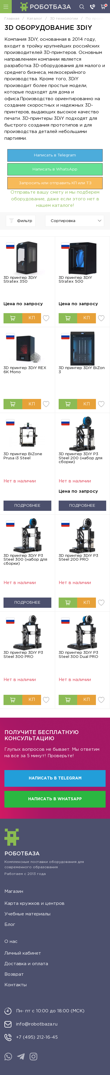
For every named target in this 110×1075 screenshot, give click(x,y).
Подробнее (27, 505)
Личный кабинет (22, 953)
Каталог (6, 7)
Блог (9, 924)
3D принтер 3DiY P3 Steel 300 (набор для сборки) (25, 559)
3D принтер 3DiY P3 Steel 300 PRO (23, 654)
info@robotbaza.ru (36, 1024)
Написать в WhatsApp (55, 169)
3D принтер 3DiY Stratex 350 (20, 280)
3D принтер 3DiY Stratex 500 (75, 280)
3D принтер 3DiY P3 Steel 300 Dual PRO (78, 654)
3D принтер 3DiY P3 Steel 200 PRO (78, 558)
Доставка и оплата (26, 964)
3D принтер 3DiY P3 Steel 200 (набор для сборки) (80, 458)
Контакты (15, 985)
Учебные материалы (27, 914)
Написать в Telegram (55, 155)
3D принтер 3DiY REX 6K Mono (25, 370)
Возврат (14, 974)
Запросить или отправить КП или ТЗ (55, 183)
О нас (11, 941)
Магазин (13, 891)
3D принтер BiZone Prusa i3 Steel (23, 456)
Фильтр (20, 220)
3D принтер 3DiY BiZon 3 (82, 370)
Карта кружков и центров (34, 903)
